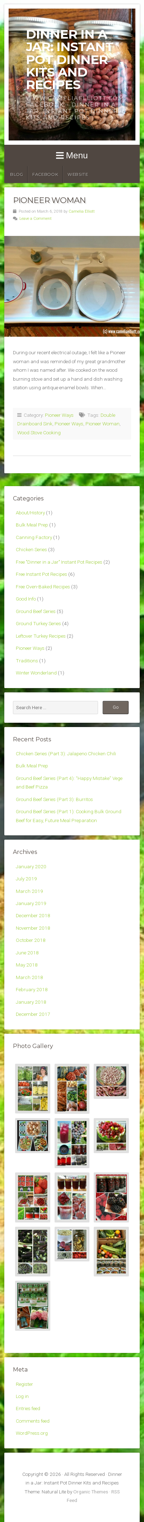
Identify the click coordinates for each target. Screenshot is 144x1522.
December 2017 (33, 1014)
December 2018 (33, 915)
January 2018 (31, 1002)
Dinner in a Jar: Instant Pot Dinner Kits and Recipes (69, 59)
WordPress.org (32, 1433)
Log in (22, 1396)
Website (78, 174)
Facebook (45, 174)
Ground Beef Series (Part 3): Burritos (54, 799)
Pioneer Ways (59, 415)
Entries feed (28, 1408)
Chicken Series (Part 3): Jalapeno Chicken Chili (66, 753)
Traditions (27, 660)
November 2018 (33, 928)
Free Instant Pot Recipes (41, 574)
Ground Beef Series (36, 611)
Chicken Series (31, 549)
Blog (16, 174)
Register (24, 1384)
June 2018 (27, 952)
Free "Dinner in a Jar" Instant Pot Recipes (59, 562)
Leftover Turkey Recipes (41, 636)
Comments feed (33, 1421)
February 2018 (32, 989)
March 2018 (29, 977)
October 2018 (31, 940)
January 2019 (31, 903)
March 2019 (29, 891)
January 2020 (31, 866)
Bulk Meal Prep (32, 525)
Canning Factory (34, 537)
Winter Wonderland (36, 673)
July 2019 (26, 878)
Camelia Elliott (82, 211)
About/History (30, 512)
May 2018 (27, 965)
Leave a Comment (35, 218)
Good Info (26, 599)
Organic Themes (90, 1491)
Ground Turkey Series (38, 623)
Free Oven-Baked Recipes (43, 586)
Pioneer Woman (49, 200)
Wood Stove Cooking (39, 432)
